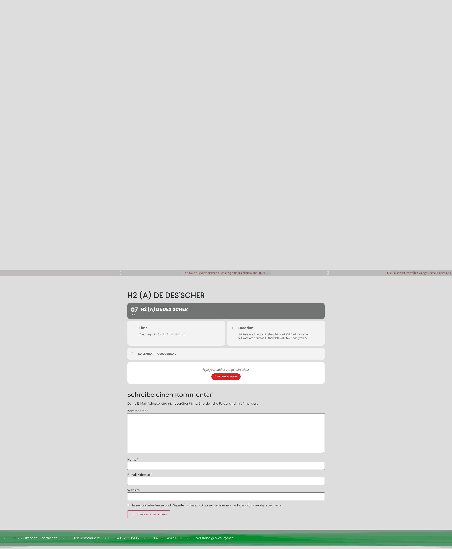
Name (132, 459)
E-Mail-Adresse (139, 474)
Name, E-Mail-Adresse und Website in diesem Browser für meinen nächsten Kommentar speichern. (205, 505)
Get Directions (226, 376)
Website (133, 490)
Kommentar (137, 411)
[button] (121, 272)
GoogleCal (166, 354)
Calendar (146, 354)
